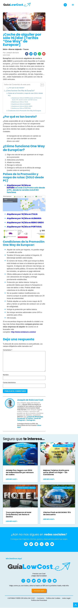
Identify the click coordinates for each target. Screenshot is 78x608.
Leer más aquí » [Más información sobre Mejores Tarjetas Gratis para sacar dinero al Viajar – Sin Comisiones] (49, 479)
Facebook (21, 418)
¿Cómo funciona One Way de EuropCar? (20, 90)
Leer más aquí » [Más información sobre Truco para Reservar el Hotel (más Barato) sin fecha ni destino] (11, 521)
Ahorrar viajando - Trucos (19, 49)
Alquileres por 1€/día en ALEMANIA (21, 104)
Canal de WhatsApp (35, 417)
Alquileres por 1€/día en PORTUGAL (21, 108)
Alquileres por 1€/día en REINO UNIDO (22, 106)
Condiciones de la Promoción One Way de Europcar (24, 110)
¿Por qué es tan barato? (16, 88)
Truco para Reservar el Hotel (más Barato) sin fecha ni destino (18, 514)
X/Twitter (29, 418)
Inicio (5, 49)
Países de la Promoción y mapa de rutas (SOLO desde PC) (25, 94)
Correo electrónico (9, 382)
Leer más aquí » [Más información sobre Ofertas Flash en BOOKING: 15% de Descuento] (49, 519)
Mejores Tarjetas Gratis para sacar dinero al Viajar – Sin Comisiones (56, 472)
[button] (65, 4)
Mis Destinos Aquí (14, 558)
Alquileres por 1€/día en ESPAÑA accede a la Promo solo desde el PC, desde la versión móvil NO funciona (26, 98)
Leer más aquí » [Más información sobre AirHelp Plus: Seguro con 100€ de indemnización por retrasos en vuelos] (11, 479)
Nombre (5, 375)
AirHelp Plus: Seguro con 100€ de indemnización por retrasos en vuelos (20, 472)
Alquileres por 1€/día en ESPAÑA (19, 186)
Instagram (31, 420)
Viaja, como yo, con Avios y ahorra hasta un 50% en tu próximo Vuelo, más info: (39, 586)
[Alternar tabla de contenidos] (41, 84)
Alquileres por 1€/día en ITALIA (20, 102)
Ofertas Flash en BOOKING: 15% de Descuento (57, 513)
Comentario (7, 350)
